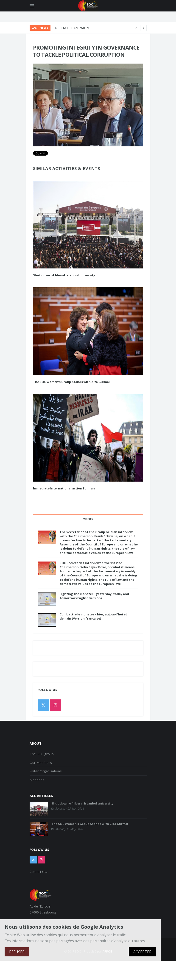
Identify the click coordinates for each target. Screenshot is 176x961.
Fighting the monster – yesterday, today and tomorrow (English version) (94, 596)
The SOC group (42, 753)
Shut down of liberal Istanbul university (64, 275)
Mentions (37, 779)
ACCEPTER (142, 951)
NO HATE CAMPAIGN (72, 27)
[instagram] (55, 705)
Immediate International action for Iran (64, 488)
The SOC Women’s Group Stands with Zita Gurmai (71, 382)
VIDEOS (88, 519)
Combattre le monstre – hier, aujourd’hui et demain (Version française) (93, 616)
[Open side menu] (32, 5)
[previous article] (143, 28)
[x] (33, 859)
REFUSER (17, 951)
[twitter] (43, 705)
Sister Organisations (46, 771)
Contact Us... (39, 871)
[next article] (136, 28)
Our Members (41, 762)
